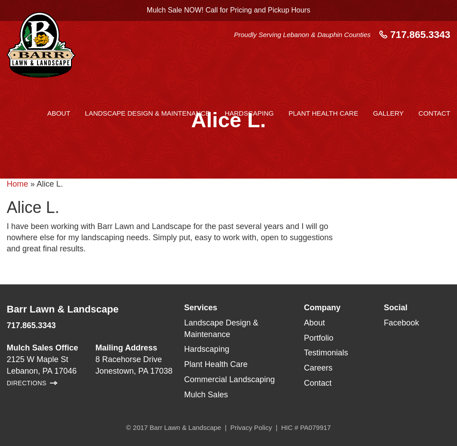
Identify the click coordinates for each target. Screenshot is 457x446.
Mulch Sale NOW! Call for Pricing (228, 10)
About (59, 113)
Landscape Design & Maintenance (147, 113)
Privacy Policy (251, 427)
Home (17, 183)
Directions (26, 383)
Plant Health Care (323, 113)
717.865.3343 (414, 34)
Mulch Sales (206, 394)
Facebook (401, 322)
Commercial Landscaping (229, 379)
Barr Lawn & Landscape (63, 309)
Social (395, 307)
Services (200, 307)
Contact (434, 113)
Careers (318, 367)
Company (322, 307)
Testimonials (326, 352)
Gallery (388, 113)
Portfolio (318, 337)
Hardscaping (249, 113)
